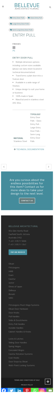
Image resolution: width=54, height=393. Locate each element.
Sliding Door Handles (18, 342)
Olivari (11, 263)
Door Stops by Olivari (18, 361)
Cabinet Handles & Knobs (20, 331)
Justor (11, 282)
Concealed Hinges (16, 350)
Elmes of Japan (15, 286)
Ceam (11, 275)
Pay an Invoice (18, 252)
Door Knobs (14, 312)
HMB (11, 271)
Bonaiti (12, 294)
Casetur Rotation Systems (21, 353)
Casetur (12, 278)
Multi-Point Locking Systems (22, 365)
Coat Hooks (14, 357)
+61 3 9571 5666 (18, 241)
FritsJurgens (14, 267)
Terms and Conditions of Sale (27, 380)
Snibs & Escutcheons (18, 320)
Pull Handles (14, 316)
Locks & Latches (16, 338)
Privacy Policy (27, 385)
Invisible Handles (16, 327)
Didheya (12, 290)
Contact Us (27, 200)
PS (14, 49)
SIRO (11, 297)
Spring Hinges (15, 346)
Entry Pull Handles (17, 324)
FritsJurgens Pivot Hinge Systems (24, 305)
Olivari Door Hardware (18, 308)
